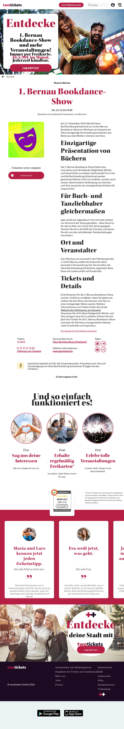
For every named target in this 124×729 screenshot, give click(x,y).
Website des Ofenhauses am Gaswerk (81, 310)
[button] (89, 5)
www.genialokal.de (63, 351)
